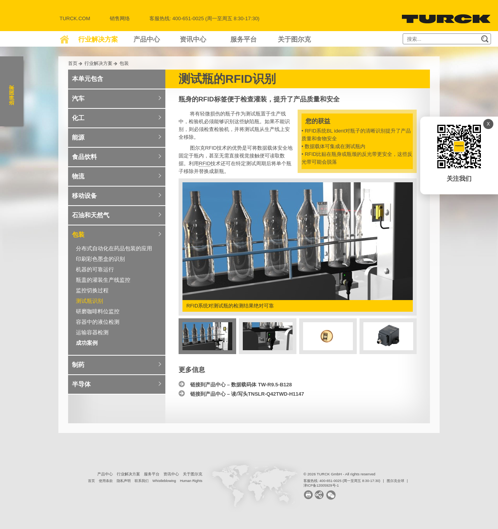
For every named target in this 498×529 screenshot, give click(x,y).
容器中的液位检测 (97, 322)
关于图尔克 (294, 39)
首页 (72, 63)
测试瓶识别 (89, 301)
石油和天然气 (90, 215)
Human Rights (191, 481)
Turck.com (75, 18)
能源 (78, 137)
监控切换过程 (92, 290)
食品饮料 (84, 157)
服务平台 (243, 39)
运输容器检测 (92, 332)
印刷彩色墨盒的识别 (100, 259)
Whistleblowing (164, 481)
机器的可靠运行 (95, 269)
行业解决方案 (98, 39)
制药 (78, 364)
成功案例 (87, 343)
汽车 (78, 98)
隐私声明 (124, 481)
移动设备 (84, 195)
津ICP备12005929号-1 (321, 485)
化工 (78, 118)
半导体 (81, 384)
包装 (124, 63)
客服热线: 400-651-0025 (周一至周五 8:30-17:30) (341, 481)
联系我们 (142, 481)
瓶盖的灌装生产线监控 (103, 280)
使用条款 (106, 481)
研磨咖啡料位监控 (97, 311)
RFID (204, 163)
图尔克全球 (395, 481)
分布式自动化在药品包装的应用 (114, 248)
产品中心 (146, 39)
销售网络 (120, 18)
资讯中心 (193, 39)
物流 (78, 176)
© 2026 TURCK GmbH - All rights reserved (339, 474)
